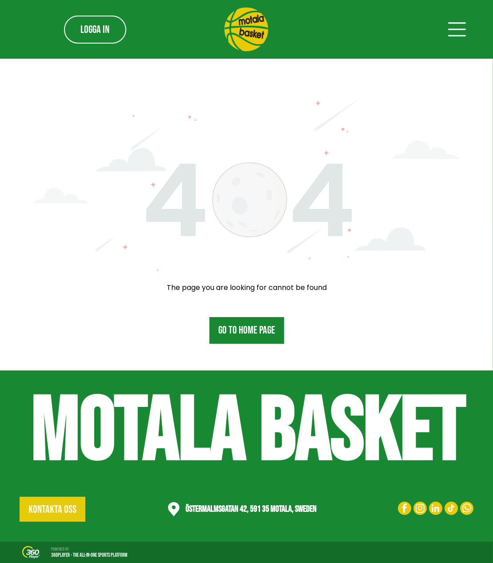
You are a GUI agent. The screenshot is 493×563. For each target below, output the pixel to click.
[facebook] (404, 509)
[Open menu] (457, 29)
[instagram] (420, 509)
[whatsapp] (466, 509)
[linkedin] (435, 509)
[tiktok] (451, 509)
